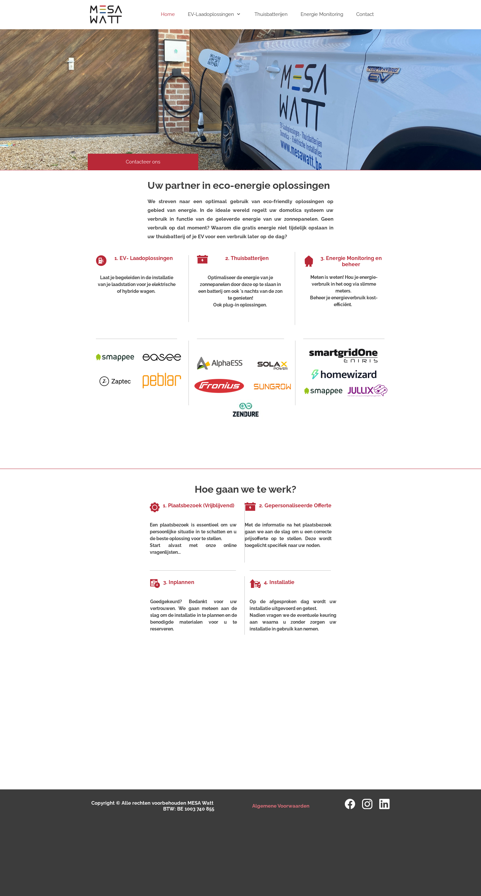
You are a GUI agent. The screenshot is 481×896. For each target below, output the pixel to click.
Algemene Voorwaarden (280, 806)
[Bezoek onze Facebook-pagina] (350, 804)
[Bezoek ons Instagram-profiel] (367, 804)
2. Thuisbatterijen (247, 258)
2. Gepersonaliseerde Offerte (295, 505)
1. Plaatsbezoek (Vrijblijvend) (198, 505)
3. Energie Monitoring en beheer (351, 261)
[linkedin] (384, 804)
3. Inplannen (178, 582)
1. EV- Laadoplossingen (143, 258)
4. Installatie (279, 582)
